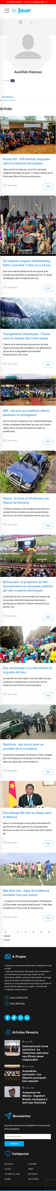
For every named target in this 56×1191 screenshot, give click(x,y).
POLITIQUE (8, 1164)
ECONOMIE (32, 1164)
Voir (48, 186)
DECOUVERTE (33, 1179)
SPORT (30, 1169)
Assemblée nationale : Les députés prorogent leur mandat (34, 1076)
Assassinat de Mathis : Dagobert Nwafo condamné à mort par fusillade (34, 1097)
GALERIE (7, 1179)
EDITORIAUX (33, 1174)
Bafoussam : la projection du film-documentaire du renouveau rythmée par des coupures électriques (28, 586)
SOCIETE (7, 1169)
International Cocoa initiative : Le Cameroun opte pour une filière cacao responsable (35, 1052)
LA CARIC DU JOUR (12, 1174)
